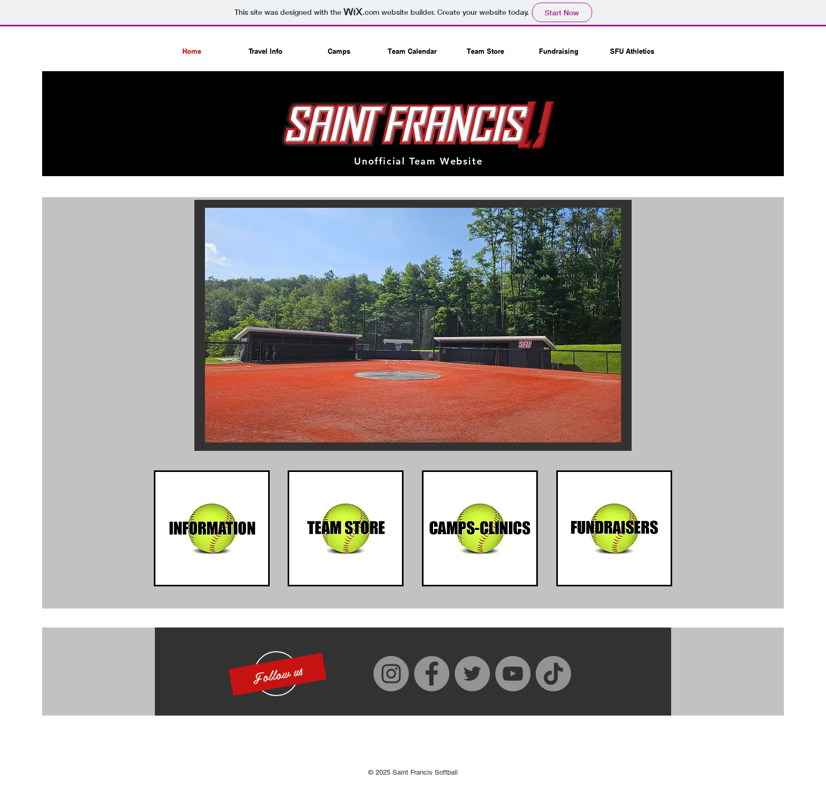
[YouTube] (512, 673)
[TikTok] (553, 673)
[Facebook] (431, 673)
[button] (278, 673)
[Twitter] (472, 673)
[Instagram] (391, 673)
